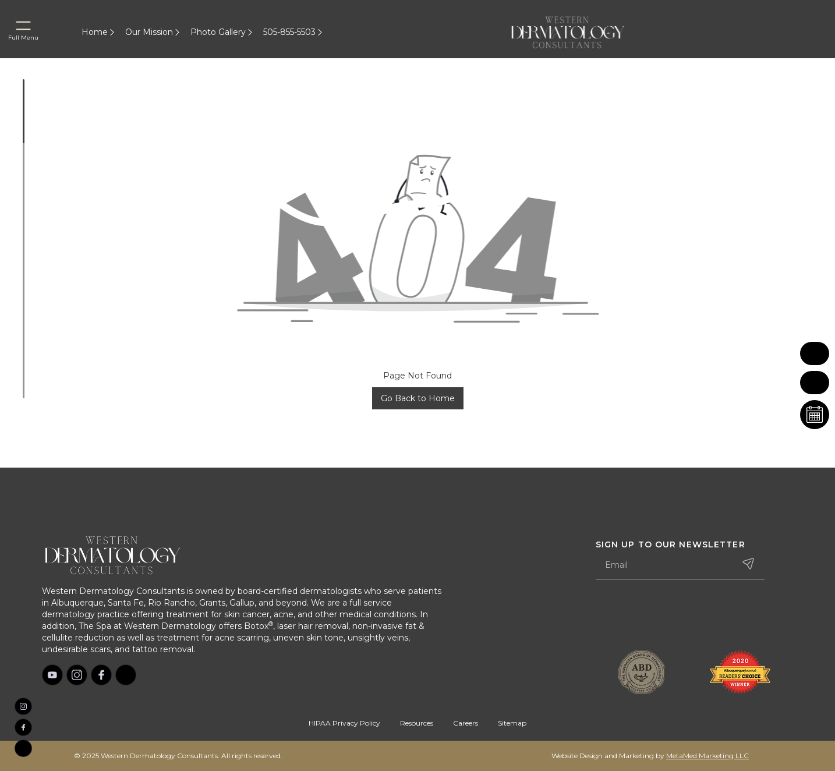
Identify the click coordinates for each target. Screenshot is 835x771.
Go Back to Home (418, 398)
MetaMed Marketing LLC (707, 755)
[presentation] (684, 616)
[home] (581, 32)
